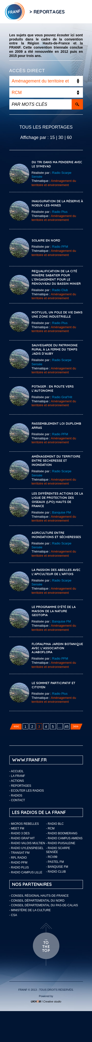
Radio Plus (59, 212)
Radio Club (60, 290)
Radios (16, 795)
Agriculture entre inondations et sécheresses (56, 535)
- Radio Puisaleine (60, 843)
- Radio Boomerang (62, 833)
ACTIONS (17, 781)
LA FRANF (18, 776)
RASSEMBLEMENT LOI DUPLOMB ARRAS (56, 425)
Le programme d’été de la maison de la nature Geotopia (54, 611)
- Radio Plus (19, 867)
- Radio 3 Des (19, 833)
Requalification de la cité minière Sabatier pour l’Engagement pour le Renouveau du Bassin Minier (56, 277)
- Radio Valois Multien (27, 843)
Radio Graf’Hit (62, 397)
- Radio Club (56, 871)
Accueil (17, 771)
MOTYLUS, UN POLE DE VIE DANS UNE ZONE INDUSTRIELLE (57, 314)
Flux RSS (75, 12)
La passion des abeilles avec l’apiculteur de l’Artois (56, 572)
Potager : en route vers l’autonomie (53, 388)
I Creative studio (46, 1001)
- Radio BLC (55, 823)
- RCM (50, 828)
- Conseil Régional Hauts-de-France (39, 895)
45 (67, 727)
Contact (18, 800)
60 (69, 137)
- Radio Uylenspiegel (26, 848)
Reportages (21, 785)
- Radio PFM (18, 862)
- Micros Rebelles (24, 823)
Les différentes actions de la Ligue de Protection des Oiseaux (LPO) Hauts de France (57, 499)
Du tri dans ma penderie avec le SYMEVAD (57, 164)
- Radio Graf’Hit (22, 838)
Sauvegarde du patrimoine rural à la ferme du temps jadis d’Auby (55, 349)
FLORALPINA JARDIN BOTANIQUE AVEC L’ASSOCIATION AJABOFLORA (57, 648)
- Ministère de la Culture (30, 910)
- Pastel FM (55, 862)
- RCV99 (51, 857)
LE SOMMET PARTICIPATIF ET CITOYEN (53, 685)
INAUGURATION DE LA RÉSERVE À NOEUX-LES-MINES (57, 203)
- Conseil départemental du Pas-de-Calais (43, 905)
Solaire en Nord (46, 240)
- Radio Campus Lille (25, 872)
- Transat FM (19, 852)
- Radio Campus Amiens (64, 838)
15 (52, 137)
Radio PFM (60, 246)
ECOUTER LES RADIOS (27, 790)
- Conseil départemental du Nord (37, 900)
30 (60, 137)
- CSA (13, 915)
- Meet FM (16, 828)
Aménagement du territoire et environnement (54, 183)
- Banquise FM (57, 866)
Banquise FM (61, 512)
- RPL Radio (18, 857)
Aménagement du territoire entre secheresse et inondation (56, 460)
